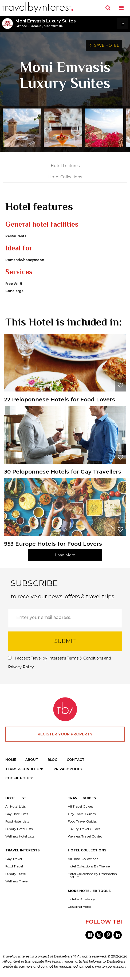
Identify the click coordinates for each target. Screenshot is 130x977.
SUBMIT (65, 641)
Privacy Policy (21, 667)
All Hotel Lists (15, 806)
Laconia (35, 26)
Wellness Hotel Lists (19, 836)
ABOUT (31, 760)
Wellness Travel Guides (85, 836)
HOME (10, 760)
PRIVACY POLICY (68, 769)
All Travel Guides (80, 806)
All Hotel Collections (83, 858)
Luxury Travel (15, 873)
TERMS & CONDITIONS (24, 769)
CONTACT (75, 760)
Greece (21, 26)
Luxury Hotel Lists (19, 829)
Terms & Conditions (85, 658)
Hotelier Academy (81, 899)
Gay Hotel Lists (16, 814)
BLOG (52, 760)
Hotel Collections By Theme (89, 866)
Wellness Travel (16, 881)
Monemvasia (53, 26)
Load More (65, 555)
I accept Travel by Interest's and (59, 662)
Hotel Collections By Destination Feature (92, 875)
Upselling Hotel (79, 906)
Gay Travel (13, 858)
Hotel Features (65, 165)
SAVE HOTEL (104, 45)
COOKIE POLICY (19, 778)
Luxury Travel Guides (84, 829)
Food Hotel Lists (17, 821)
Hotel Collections (65, 177)
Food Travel (14, 866)
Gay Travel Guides (82, 814)
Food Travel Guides (82, 821)
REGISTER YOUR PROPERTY (65, 734)
